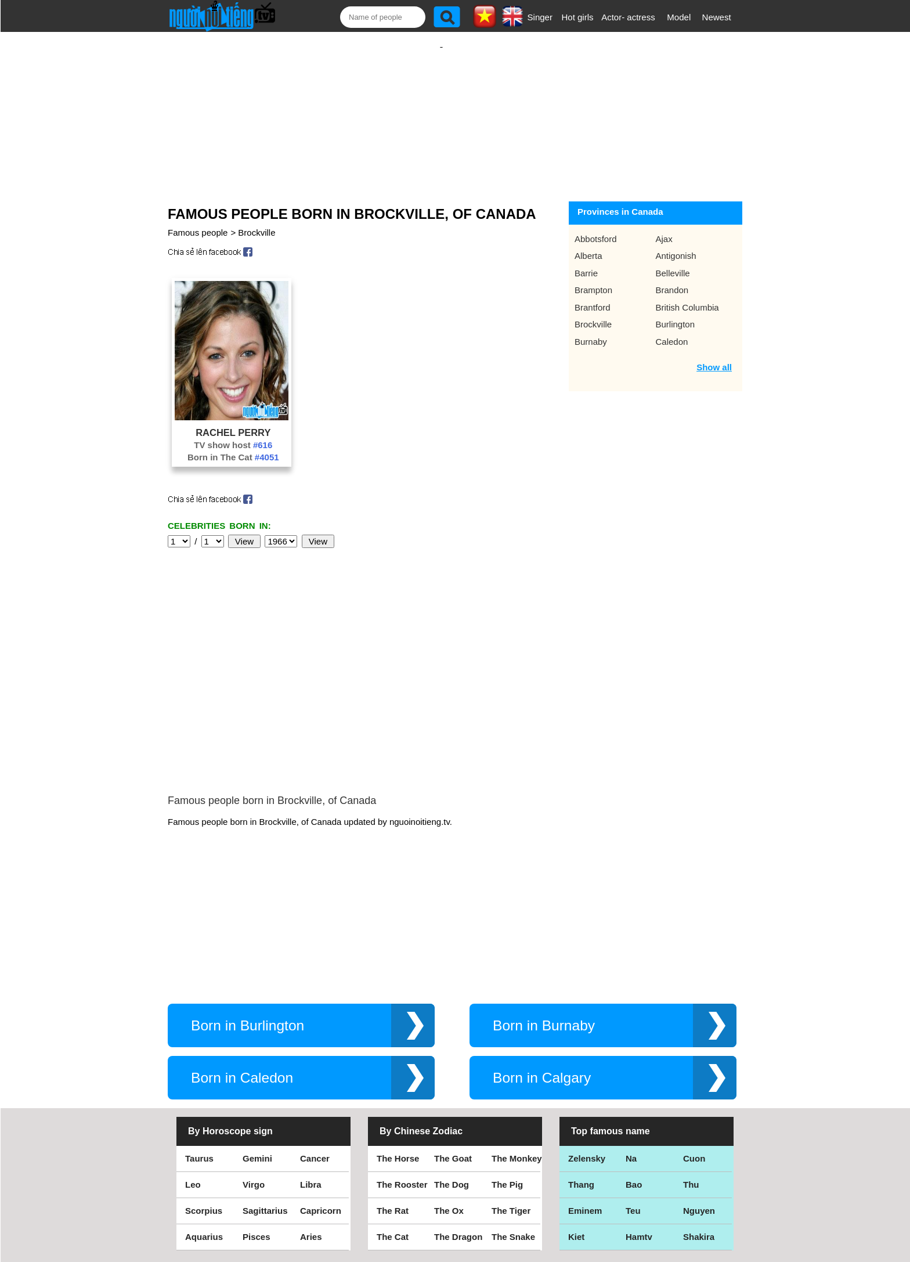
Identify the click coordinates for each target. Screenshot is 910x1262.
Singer (540, 17)
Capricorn (320, 1112)
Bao (634, 1086)
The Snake (513, 1138)
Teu (633, 1112)
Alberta (588, 244)
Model (679, 17)
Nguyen (699, 1112)
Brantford (593, 296)
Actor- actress (628, 17)
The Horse (398, 1060)
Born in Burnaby (544, 927)
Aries (311, 1138)
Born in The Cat (233, 445)
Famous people (198, 221)
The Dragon (458, 1138)
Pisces (256, 1138)
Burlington (675, 313)
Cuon (694, 1060)
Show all (714, 355)
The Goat (453, 1060)
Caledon (672, 330)
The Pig (507, 1086)
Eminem (585, 1112)
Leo (193, 1086)
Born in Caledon (242, 979)
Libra (311, 1086)
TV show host (233, 433)
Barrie (586, 261)
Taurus (199, 1060)
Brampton (593, 278)
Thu (691, 1086)
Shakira (698, 1138)
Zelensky (586, 1060)
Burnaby (591, 330)
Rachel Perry (233, 421)
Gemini (257, 1060)
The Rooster (402, 1086)
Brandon (672, 278)
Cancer (315, 1060)
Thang (581, 1086)
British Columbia (687, 296)
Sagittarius (265, 1112)
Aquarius (204, 1138)
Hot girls (578, 17)
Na (631, 1060)
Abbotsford (596, 227)
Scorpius (203, 1112)
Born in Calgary (542, 979)
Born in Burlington (247, 927)
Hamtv (639, 1138)
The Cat (393, 1138)
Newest (716, 17)
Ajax (664, 227)
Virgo (254, 1086)
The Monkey (517, 1060)
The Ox (449, 1112)
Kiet (576, 1138)
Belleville (673, 261)
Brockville (256, 221)
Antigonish (676, 244)
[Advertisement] (441, 108)
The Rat (393, 1112)
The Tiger (511, 1112)
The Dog (451, 1086)
